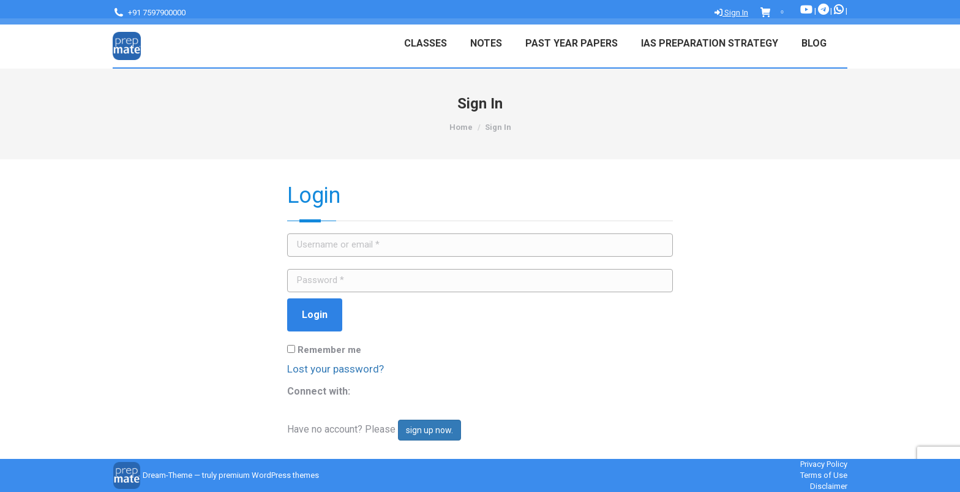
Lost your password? (335, 369)
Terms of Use (823, 475)
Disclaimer (828, 486)
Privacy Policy (823, 464)
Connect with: (318, 391)
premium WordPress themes (269, 475)
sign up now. (429, 430)
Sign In (731, 12)
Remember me (324, 349)
